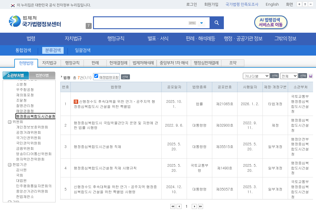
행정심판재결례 (206, 61)
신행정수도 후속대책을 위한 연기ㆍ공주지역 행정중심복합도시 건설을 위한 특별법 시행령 (115, 188)
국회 (19, 173)
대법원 (21, 179)
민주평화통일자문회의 (34, 184)
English (272, 3)
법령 (30, 37)
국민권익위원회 (28, 141)
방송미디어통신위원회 (34, 152)
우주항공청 (25, 88)
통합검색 (23, 49)
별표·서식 (157, 37)
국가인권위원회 (28, 136)
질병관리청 (25, 104)
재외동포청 (25, 93)
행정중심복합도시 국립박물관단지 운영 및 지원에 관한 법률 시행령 (116, 124)
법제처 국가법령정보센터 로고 (35, 20)
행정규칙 (115, 37)
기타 (16, 200)
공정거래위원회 (28, 130)
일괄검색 (82, 49)
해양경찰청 (25, 109)
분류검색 (53, 49)
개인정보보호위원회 (32, 125)
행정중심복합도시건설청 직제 (97, 145)
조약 (232, 61)
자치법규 (73, 37)
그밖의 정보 (285, 37)
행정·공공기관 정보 (243, 37)
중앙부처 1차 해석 (174, 61)
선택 (125, 75)
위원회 (17, 120)
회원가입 (211, 3)
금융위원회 (25, 147)
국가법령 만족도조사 (242, 3)
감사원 (21, 168)
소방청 (21, 82)
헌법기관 (19, 163)
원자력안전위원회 (30, 157)
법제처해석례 (143, 61)
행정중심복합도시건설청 (35, 114)
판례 (95, 61)
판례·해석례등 (200, 37)
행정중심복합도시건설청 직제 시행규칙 (105, 166)
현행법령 (26, 62)
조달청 (21, 98)
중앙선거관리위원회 (32, 189)
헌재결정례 (118, 61)
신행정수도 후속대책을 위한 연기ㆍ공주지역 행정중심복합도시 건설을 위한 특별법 (114, 102)
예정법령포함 (109, 75)
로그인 (191, 3)
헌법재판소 (25, 195)
